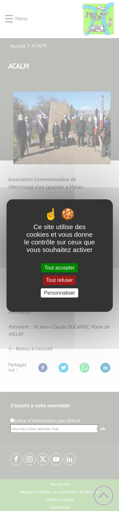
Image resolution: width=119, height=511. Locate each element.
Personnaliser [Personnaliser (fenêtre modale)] (59, 293)
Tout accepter (59, 267)
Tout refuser (59, 280)
